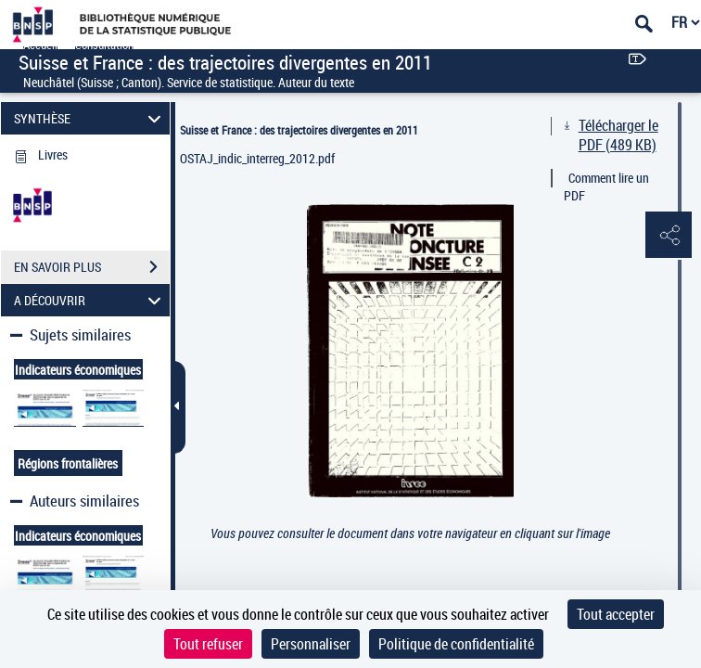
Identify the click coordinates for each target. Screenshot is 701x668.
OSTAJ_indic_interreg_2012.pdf (257, 158)
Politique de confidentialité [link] (456, 644)
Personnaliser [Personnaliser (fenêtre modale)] (310, 644)
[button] (668, 236)
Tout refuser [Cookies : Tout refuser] (208, 644)
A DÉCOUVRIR (90, 300)
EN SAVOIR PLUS (92, 267)
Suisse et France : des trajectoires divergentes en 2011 (299, 129)
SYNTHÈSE (90, 118)
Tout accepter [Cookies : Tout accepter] (616, 614)
